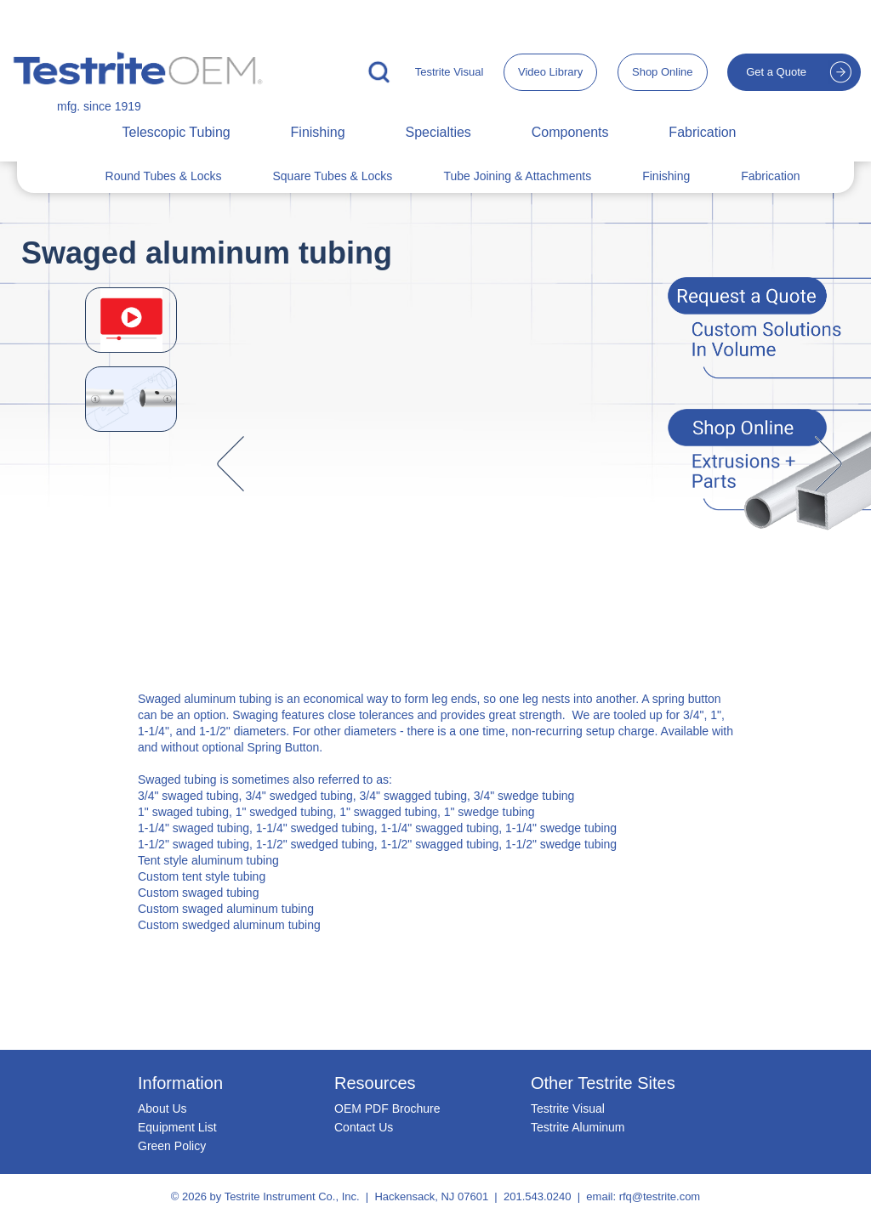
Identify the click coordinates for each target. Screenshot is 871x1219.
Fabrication (702, 132)
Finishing (318, 132)
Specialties (437, 132)
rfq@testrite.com (660, 1196)
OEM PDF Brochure (387, 1108)
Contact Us (363, 1127)
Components (570, 132)
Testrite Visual (449, 71)
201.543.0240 (538, 1196)
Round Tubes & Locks (163, 176)
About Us (162, 1108)
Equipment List (177, 1127)
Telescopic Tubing (176, 132)
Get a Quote (776, 71)
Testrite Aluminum (577, 1127)
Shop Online (662, 71)
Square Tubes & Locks (333, 176)
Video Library (550, 71)
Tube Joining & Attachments (517, 176)
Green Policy (172, 1146)
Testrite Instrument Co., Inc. (292, 1196)
